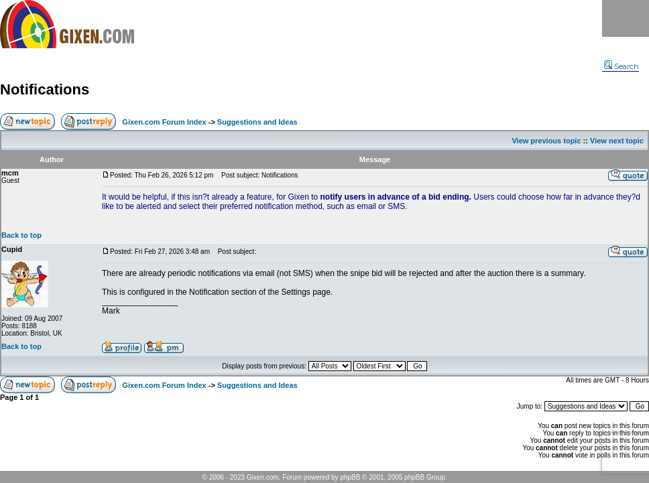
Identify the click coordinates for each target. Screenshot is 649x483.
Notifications (44, 89)
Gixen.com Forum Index (164, 122)
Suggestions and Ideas (257, 122)
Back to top (21, 235)
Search (621, 66)
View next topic (617, 141)
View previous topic (546, 141)
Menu (625, 18)
